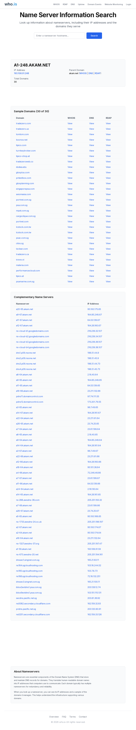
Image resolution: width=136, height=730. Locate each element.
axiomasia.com (23, 194)
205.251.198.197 (95, 521)
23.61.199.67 (94, 478)
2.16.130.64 (93, 489)
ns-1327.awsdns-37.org (27, 543)
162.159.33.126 (95, 614)
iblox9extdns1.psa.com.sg (29, 592)
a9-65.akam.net (24, 380)
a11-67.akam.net (24, 320)
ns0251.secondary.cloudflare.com (33, 614)
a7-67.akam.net (24, 478)
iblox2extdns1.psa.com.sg (28, 587)
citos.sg (20, 243)
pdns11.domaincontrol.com (29, 396)
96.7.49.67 (93, 451)
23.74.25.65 (93, 423)
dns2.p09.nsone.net (26, 358)
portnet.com (22, 221)
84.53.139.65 (94, 385)
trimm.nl (20, 259)
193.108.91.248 (21, 73)
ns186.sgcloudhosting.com (29, 576)
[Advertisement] (68, 50)
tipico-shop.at (23, 156)
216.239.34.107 (95, 336)
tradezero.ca (22, 254)
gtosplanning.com (25, 183)
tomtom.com (22, 134)
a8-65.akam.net (24, 434)
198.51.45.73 (94, 369)
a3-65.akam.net (24, 407)
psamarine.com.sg (25, 281)
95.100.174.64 (94, 532)
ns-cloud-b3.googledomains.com (32, 342)
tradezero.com (23, 123)
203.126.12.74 (94, 587)
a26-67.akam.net (24, 511)
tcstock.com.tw (23, 232)
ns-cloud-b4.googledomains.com (32, 347)
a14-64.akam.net (24, 445)
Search (94, 35)
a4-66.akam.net (24, 472)
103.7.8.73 (92, 571)
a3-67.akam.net (23, 451)
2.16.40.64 (93, 374)
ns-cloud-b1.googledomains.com (32, 331)
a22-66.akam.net (24, 456)
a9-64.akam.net (24, 440)
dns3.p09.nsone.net (26, 363)
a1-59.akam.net (23, 549)
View (70, 123)
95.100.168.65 (94, 516)
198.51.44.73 (94, 363)
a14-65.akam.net (24, 494)
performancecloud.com (28, 270)
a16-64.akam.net (24, 538)
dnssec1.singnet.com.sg (27, 560)
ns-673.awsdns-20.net (27, 554)
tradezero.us (22, 129)
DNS (73, 4)
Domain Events (94, 4)
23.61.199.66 (94, 505)
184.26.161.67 (94, 412)
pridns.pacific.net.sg (26, 609)
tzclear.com (22, 248)
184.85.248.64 (95, 440)
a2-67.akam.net (23, 527)
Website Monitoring (114, 4)
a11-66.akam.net (24, 483)
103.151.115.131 (94, 592)
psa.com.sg (21, 205)
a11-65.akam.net (24, 385)
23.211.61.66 (93, 456)
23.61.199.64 (94, 429)
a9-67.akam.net (24, 314)
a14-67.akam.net (24, 412)
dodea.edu (21, 167)
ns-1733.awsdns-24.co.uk (29, 521)
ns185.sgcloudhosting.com (29, 571)
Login (128, 4)
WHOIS (56, 4)
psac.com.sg (22, 238)
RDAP (65, 4)
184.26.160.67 (94, 325)
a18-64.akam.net (24, 467)
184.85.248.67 (95, 314)
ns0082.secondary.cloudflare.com (33, 603)
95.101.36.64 (94, 467)
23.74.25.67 (93, 511)
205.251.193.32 (95, 500)
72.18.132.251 (94, 576)
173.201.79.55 (94, 402)
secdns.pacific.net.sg (26, 598)
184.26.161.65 (94, 494)
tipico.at (20, 276)
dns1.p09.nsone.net (26, 352)
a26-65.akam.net (24, 423)
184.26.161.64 (94, 445)
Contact (83, 716)
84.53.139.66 (94, 483)
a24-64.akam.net (24, 489)
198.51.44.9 (93, 352)
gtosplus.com (22, 172)
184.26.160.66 (94, 461)
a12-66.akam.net (24, 461)
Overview (54, 716)
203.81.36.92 (94, 598)
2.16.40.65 (93, 434)
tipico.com (21, 145)
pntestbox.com (23, 178)
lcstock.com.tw (23, 227)
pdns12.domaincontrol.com (29, 402)
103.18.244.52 (94, 565)
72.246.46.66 (94, 472)
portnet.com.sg (23, 199)
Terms (72, 716)
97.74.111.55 (93, 396)
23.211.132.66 (94, 391)
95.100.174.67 (94, 527)
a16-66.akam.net (24, 391)
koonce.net (21, 139)
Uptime (81, 4)
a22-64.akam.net (24, 418)
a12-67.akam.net (24, 325)
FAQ (64, 716)
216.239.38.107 (95, 347)
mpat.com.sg (22, 210)
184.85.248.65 (95, 380)
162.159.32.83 (94, 603)
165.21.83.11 (93, 560)
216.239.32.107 (95, 331)
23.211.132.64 (94, 538)
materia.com (22, 265)
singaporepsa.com (25, 188)
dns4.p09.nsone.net (26, 369)
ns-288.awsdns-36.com (27, 500)
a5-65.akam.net (24, 516)
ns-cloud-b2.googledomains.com (32, 336)
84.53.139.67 (94, 320)
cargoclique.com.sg (25, 216)
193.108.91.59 (94, 549)
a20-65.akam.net (24, 309)
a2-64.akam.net (24, 532)
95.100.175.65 (94, 309)
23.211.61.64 (94, 418)
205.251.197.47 (95, 543)
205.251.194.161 (95, 554)
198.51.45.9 (93, 358)
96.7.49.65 (93, 407)
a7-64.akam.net (24, 429)
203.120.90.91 (94, 609)
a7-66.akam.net (24, 505)
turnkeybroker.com (26, 150)
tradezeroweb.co (24, 161)
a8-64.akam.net (24, 374)
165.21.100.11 (94, 581)
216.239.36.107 (95, 342)
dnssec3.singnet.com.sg (28, 581)
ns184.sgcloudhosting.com (29, 565)
